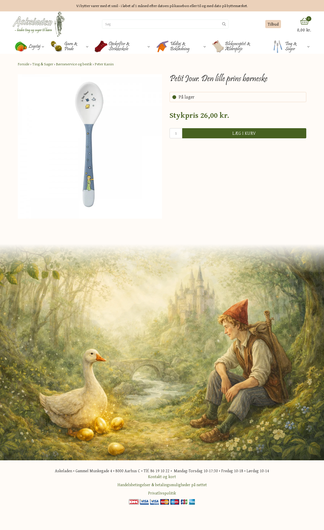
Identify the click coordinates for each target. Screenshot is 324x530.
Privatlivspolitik (162, 493)
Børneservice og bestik (74, 64)
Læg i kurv (244, 133)
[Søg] (161, 24)
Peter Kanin (104, 64)
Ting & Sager (42, 64)
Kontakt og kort (162, 477)
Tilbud (273, 24)
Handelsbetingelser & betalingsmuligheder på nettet (162, 485)
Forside (23, 64)
